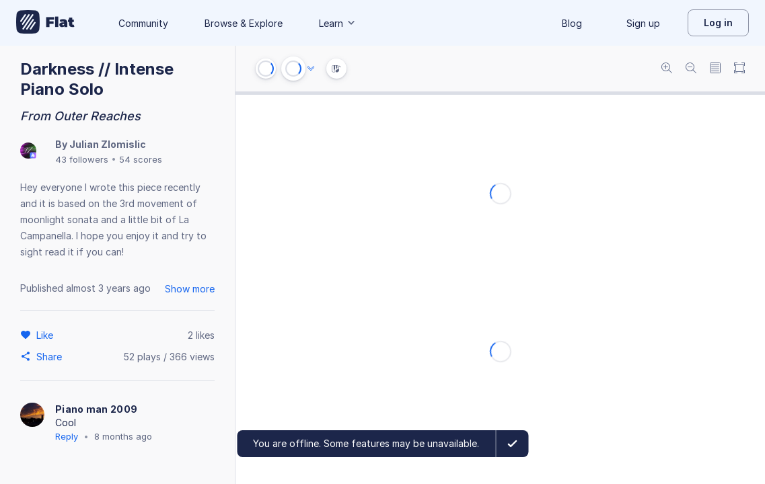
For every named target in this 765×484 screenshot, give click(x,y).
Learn (338, 23)
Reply (66, 436)
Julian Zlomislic (107, 144)
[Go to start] (266, 68)
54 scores (140, 159)
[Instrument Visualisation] (336, 68)
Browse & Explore (244, 23)
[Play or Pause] (293, 68)
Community (143, 23)
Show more (190, 288)
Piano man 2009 (96, 409)
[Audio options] (310, 68)
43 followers (81, 159)
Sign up (643, 23)
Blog (572, 23)
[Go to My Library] (45, 23)
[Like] (46, 335)
